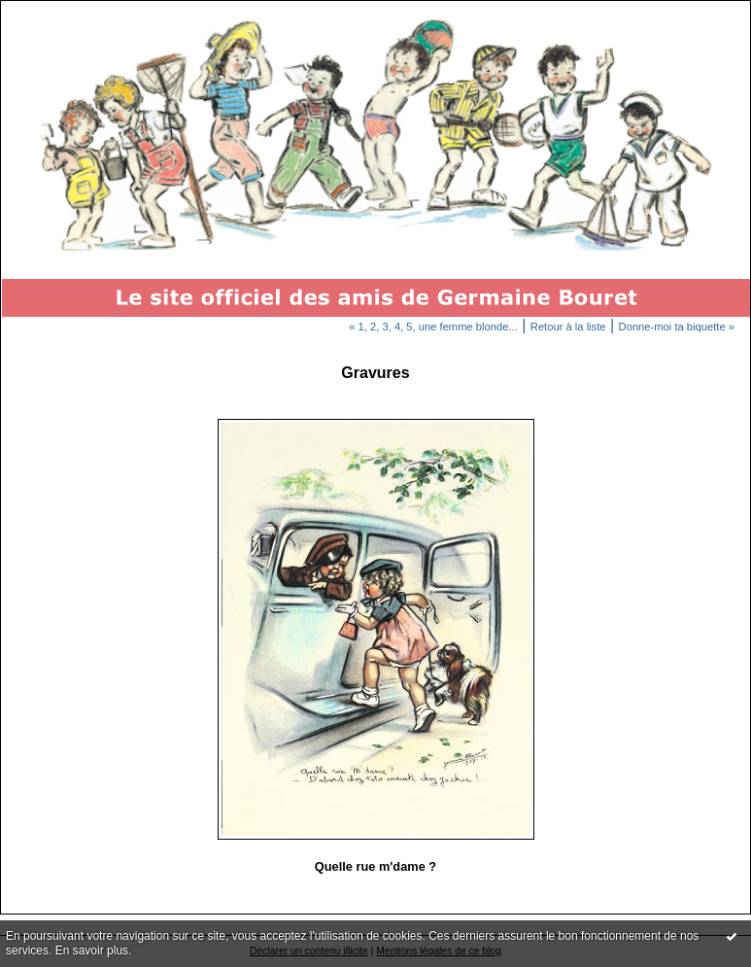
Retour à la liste (568, 326)
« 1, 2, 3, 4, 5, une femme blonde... (433, 326)
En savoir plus (91, 950)
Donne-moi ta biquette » (676, 326)
